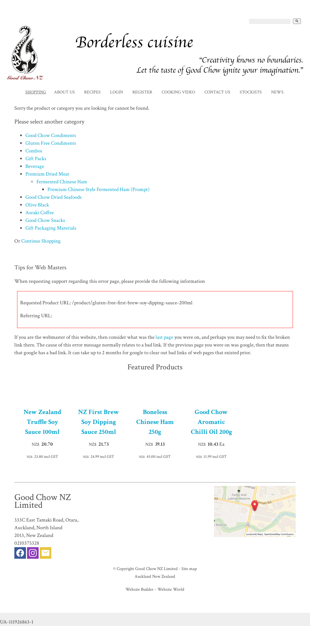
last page (164, 337)
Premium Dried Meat (47, 174)
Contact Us (217, 92)
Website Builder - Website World (154, 589)
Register (142, 92)
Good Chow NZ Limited (156, 568)
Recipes (92, 92)
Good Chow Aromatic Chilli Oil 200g (211, 422)
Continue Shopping (41, 241)
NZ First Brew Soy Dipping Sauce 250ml (98, 422)
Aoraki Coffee (39, 212)
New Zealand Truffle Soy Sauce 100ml (42, 422)
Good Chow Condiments (50, 135)
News (277, 92)
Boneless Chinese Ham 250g (155, 422)
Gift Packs (35, 158)
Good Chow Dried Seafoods (53, 197)
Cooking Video (178, 92)
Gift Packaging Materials (50, 228)
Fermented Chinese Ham (61, 181)
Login (116, 92)
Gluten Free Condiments (50, 143)
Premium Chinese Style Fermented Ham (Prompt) (98, 189)
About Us (64, 92)
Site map (189, 568)
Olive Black (37, 204)
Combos (33, 150)
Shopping (35, 92)
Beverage (34, 166)
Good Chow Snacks (45, 220)
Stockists (251, 92)
